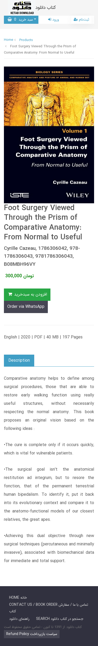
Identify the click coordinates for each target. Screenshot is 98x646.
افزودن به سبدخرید (27, 294)
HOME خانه (18, 598)
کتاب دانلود (46, 7)
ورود (53, 19)
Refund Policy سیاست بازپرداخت (31, 634)
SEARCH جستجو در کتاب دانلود (59, 619)
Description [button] (19, 360)
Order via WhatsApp (25, 306)
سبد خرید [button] (20, 19)
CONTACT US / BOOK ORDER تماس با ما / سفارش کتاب (48, 608)
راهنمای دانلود (19, 619)
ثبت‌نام (81, 19)
